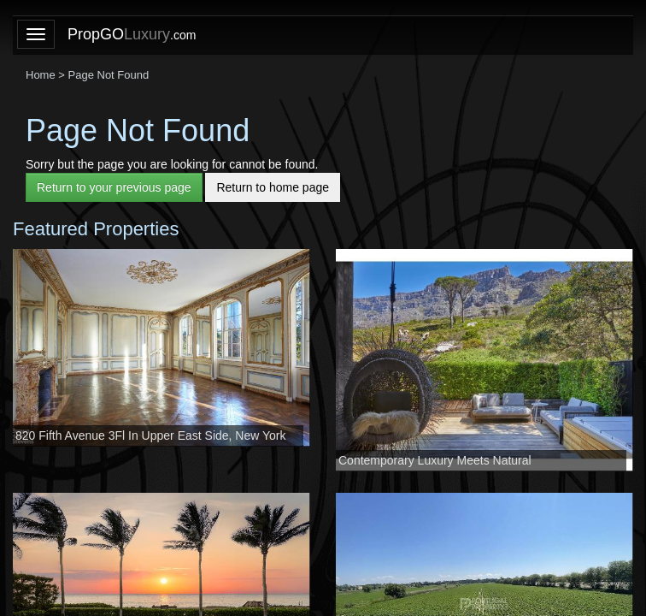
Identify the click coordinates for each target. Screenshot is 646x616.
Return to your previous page (114, 187)
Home (41, 74)
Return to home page (272, 187)
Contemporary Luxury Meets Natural (434, 460)
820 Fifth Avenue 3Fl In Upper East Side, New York (150, 435)
